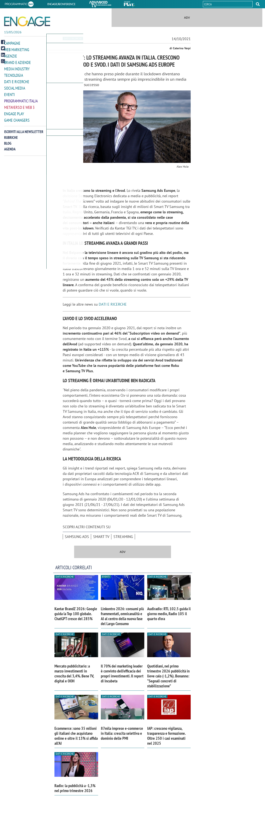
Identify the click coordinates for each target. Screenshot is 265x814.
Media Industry (17, 68)
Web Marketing (16, 49)
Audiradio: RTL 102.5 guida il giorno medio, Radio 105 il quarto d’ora (169, 613)
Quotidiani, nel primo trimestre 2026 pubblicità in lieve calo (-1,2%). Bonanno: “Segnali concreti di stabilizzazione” (168, 676)
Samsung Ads (77, 536)
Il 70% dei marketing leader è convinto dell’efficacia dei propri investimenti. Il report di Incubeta (122, 673)
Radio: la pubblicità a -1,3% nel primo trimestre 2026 (74, 788)
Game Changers (17, 117)
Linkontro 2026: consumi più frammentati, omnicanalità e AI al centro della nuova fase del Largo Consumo (122, 616)
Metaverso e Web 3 (19, 105)
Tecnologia (13, 74)
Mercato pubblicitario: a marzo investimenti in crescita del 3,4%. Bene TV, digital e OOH (74, 673)
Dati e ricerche (16, 80)
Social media (14, 86)
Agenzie (10, 55)
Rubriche (11, 134)
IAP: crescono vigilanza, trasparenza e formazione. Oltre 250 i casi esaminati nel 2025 (166, 736)
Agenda (10, 146)
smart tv (101, 536)
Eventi (9, 92)
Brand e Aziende (17, 61)
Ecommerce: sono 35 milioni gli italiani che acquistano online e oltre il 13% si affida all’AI (76, 736)
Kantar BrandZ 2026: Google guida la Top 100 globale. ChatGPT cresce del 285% (75, 613)
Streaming (123, 536)
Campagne (12, 43)
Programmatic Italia (21, 99)
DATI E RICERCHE (113, 304)
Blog (7, 140)
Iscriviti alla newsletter (23, 129)
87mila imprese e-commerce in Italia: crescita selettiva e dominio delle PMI (122, 733)
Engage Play (14, 111)
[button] (258, 4)
